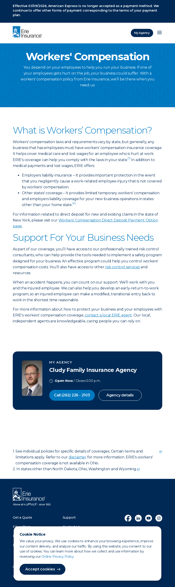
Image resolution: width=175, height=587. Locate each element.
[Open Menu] (159, 33)
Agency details (120, 395)
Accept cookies (40, 569)
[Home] (28, 32)
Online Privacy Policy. (58, 557)
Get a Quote (22, 517)
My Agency (142, 33)
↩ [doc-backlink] (160, 451)
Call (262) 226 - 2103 (72, 395)
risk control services (122, 267)
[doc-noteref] (129, 160)
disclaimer (77, 457)
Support (69, 517)
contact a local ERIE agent (108, 315)
